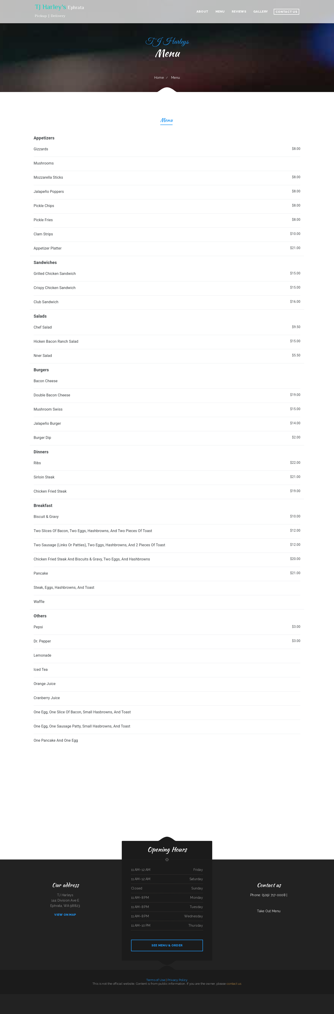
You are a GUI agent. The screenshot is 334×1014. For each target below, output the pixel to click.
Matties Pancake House (168, 996)
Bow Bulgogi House (300, 996)
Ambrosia (203, 996)
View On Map (65, 914)
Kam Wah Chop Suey (327, 996)
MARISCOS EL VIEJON (44, 996)
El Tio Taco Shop (155, 996)
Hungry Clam (50, 996)
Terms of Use (155, 980)
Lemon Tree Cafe (207, 996)
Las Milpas (282, 996)
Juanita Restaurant (96, 996)
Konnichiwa (29, 996)
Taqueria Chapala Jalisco (293, 996)
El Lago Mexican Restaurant (140, 996)
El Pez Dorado (55, 996)
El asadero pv (133, 996)
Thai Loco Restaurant (15, 996)
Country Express (191, 996)
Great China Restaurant (214, 996)
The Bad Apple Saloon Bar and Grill (253, 996)
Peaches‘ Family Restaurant (61, 996)
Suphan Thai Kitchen (90, 996)
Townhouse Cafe (233, 996)
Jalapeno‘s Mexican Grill (185, 996)
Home (159, 77)
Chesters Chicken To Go (198, 996)
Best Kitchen (237, 996)
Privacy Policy (177, 980)
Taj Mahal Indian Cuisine (69, 996)
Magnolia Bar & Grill (8, 996)
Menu (166, 121)
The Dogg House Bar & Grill (23, 996)
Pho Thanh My (3, 996)
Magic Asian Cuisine (175, 996)
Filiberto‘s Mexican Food (244, 996)
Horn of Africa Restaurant (262, 996)
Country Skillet (269, 996)
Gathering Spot (160, 996)
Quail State (305, 996)
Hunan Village (278, 996)
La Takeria (322, 996)
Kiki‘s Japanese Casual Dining (311, 996)
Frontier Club (287, 996)
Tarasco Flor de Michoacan (226, 996)
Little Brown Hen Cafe (111, 996)
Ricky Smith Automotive (83, 996)
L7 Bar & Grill (101, 996)
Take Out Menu (268, 911)
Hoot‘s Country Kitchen (119, 996)
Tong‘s (163, 996)
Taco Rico (146, 996)
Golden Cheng (220, 996)
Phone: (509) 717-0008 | (268, 895)
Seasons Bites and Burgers (126, 996)
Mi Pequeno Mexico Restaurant (36, 996)
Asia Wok (180, 996)
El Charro (105, 996)
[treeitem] (167, 741)
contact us (234, 983)
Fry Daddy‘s (318, 996)
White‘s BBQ (273, 996)
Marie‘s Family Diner (77, 996)
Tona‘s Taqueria (150, 996)
